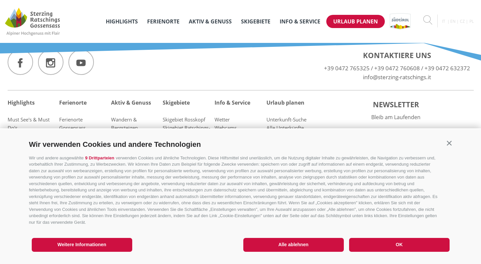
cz (462, 21)
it (443, 21)
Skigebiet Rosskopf (184, 119)
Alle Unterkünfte (285, 127)
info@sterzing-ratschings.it (397, 77)
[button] (449, 143)
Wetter (222, 119)
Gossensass (72, 127)
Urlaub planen (355, 21)
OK (399, 244)
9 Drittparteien (99, 157)
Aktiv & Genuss (210, 21)
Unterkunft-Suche (286, 119)
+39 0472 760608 (397, 68)
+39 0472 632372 (447, 68)
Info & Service (300, 21)
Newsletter (396, 104)
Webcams (226, 127)
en (453, 21)
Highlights (122, 21)
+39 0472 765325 (347, 68)
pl (471, 21)
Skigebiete (255, 21)
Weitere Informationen (82, 244)
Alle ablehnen (293, 244)
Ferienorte (163, 21)
